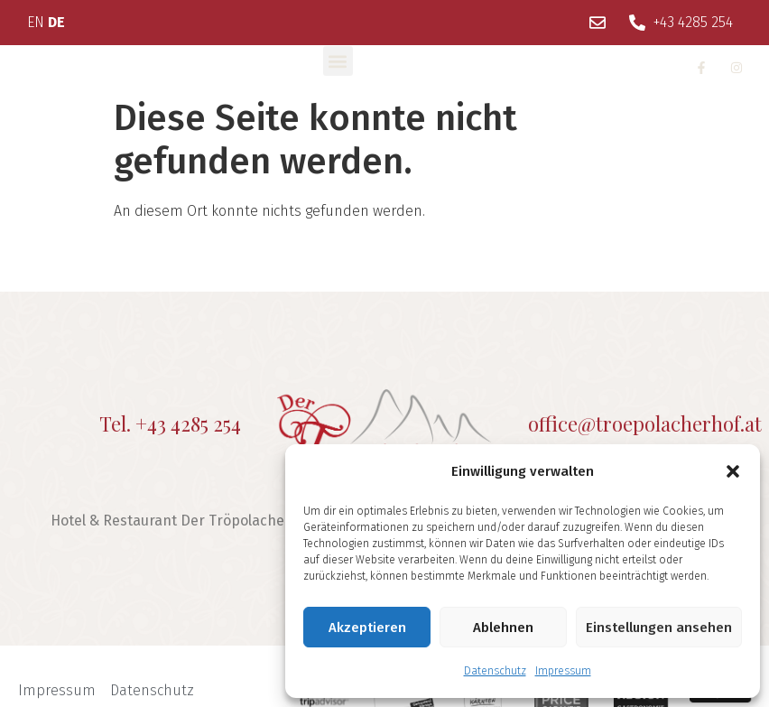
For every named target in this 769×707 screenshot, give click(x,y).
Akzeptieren (367, 627)
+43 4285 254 (188, 423)
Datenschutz (495, 671)
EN (35, 22)
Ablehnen (503, 627)
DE (56, 22)
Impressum (563, 671)
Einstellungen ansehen (659, 627)
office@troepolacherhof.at (645, 423)
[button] (733, 471)
